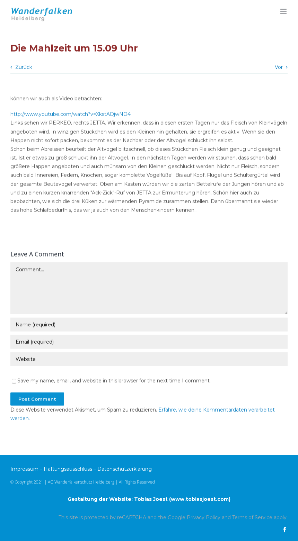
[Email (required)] (149, 342)
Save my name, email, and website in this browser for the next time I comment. (114, 381)
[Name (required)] (149, 325)
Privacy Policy (203, 517)
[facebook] (285, 529)
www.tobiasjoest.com (200, 499)
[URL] (149, 360)
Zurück (23, 67)
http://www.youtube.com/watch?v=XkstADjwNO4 (70, 114)
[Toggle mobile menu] (284, 11)
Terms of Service (252, 517)
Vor (279, 67)
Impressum (24, 469)
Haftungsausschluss (68, 469)
